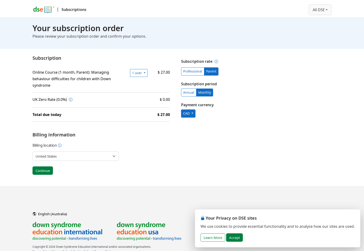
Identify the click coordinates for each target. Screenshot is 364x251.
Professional (192, 71)
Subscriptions (74, 9)
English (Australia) (50, 213)
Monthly (204, 92)
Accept (234, 237)
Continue (43, 170)
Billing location (47, 145)
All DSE (319, 9)
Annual (188, 92)
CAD (187, 113)
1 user (137, 73)
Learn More (213, 237)
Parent (211, 71)
